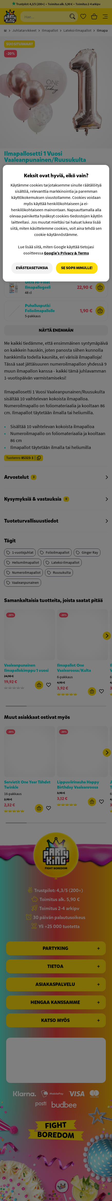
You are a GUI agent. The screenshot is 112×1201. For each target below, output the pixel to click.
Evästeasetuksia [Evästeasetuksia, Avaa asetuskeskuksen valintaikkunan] (32, 268)
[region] (56, 223)
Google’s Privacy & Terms (66, 252)
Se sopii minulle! (76, 268)
